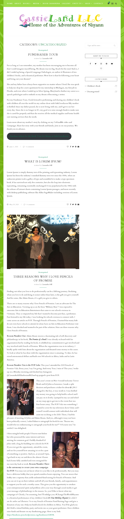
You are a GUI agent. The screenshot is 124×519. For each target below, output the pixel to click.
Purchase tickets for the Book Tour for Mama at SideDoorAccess (39, 136)
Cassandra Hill (47, 58)
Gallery (66, 3)
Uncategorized (43, 50)
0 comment (28, 147)
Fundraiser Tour (43, 55)
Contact (98, 3)
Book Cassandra (51, 3)
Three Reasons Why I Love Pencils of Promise (43, 279)
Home (10, 3)
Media (36, 3)
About (18, 3)
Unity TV (77, 3)
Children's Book (102, 86)
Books (26, 3)
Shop (87, 3)
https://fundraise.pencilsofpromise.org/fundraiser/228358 (30, 515)
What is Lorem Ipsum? (43, 161)
